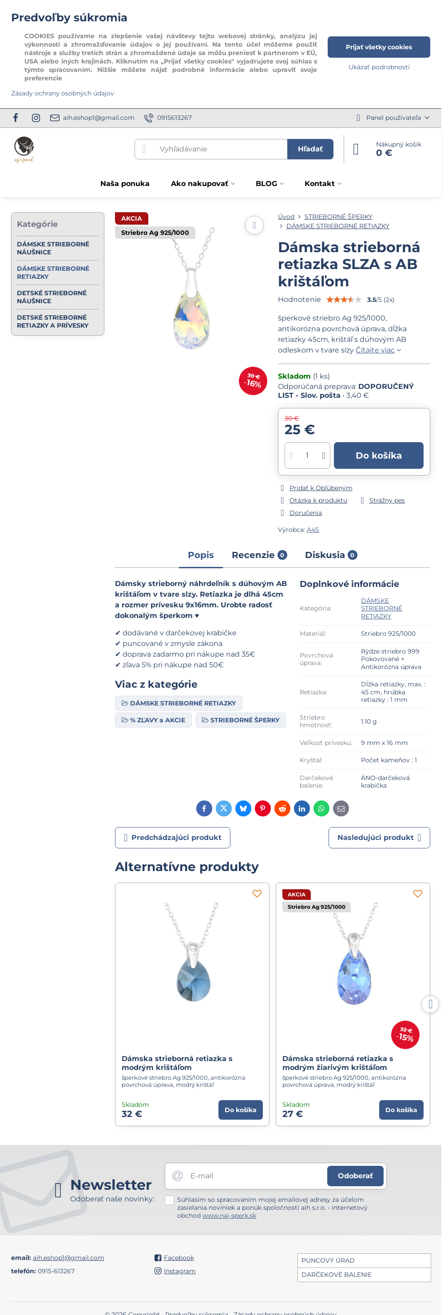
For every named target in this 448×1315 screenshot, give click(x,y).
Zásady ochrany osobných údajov (62, 93)
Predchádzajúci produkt (173, 837)
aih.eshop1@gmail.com (68, 1258)
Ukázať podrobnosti (379, 67)
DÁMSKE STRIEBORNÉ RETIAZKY (381, 608)
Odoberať (355, 1176)
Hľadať (310, 149)
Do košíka (379, 455)
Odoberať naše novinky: (112, 1199)
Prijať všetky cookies (379, 47)
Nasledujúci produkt (379, 837)
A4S (313, 530)
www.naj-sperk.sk (229, 1216)
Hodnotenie (299, 299)
